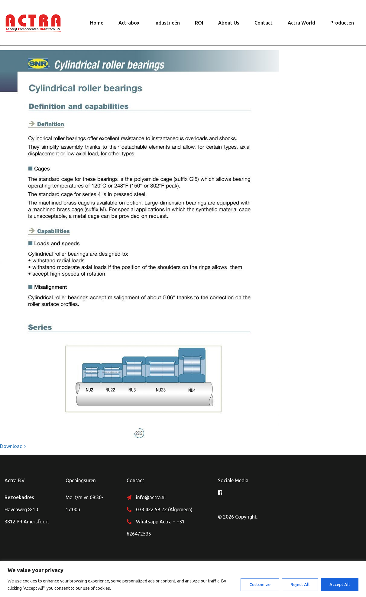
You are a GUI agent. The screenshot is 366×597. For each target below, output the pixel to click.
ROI (199, 22)
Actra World (301, 22)
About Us (228, 22)
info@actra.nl (151, 497)
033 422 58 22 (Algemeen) (164, 509)
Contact (263, 22)
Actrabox (128, 22)
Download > (13, 446)
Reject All (299, 584)
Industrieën (167, 22)
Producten (342, 22)
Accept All (339, 584)
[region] (183, 579)
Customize (259, 584)
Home (96, 22)
